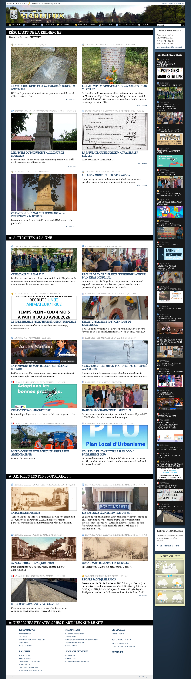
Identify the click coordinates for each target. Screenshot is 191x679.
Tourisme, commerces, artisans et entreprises (169, 449)
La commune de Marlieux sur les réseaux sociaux (170, 401)
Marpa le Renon (25, 646)
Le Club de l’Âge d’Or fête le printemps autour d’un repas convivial (170, 114)
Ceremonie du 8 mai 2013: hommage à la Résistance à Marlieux (38, 215)
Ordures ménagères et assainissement (81, 640)
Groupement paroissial (75, 643)
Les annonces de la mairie (109, 45)
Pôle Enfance (41, 294)
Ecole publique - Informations (77, 661)
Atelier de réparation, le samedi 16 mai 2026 (169, 195)
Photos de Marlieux (43, 535)
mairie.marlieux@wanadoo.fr (170, 47)
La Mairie (49, 25)
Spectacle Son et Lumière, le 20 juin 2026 (170, 230)
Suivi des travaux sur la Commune (35, 604)
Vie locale (105, 246)
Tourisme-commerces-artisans (32, 640)
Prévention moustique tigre (30, 410)
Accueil (16, 25)
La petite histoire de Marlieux (48, 111)
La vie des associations (74, 634)
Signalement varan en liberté (168, 457)
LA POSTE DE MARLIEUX (25, 513)
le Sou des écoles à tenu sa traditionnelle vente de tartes (170, 348)
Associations (70, 637)
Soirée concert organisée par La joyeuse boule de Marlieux (170, 325)
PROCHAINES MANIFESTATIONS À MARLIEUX (170, 70)
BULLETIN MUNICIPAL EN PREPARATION (106, 175)
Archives (146, 25)
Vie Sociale (108, 25)
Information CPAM (166, 416)
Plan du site (180, 3)
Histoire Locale (127, 25)
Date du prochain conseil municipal (107, 410)
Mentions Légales (168, 3)
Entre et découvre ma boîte (170, 252)
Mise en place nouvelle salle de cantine (169, 364)
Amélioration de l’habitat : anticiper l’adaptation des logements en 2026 (170, 432)
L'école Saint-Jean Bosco (99, 579)
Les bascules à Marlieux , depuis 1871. (107, 513)
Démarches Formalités (28, 667)
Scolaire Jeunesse (87, 25)
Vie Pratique (66, 25)
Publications (102, 172)
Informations (71, 646)
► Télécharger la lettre (168, 546)
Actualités (31, 45)
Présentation (25, 634)
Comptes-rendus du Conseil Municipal (170, 492)
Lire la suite (71, 99)
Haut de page (143, 677)
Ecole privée (111, 576)
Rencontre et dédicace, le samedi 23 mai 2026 (170, 137)
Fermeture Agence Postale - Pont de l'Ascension (170, 274)
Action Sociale (118, 634)
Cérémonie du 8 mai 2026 (27, 274)
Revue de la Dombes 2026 (170, 295)
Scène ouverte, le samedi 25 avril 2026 (170, 379)
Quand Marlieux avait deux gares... (106, 563)
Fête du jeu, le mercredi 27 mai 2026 (170, 209)
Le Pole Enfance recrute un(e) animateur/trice (43, 321)
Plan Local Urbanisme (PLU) (111, 423)
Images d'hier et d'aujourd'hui (32, 563)
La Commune (32, 25)
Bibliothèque (24, 664)
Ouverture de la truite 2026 (169, 310)
